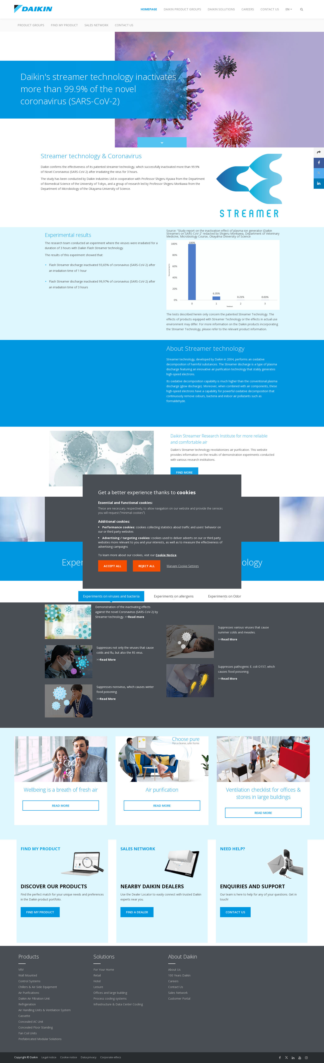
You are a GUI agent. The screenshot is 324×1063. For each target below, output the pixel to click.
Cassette (24, 1016)
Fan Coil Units (27, 1033)
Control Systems (29, 981)
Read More (106, 660)
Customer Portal (179, 998)
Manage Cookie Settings (183, 566)
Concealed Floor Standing (35, 1027)
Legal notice (49, 1057)
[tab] (111, 596)
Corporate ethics (110, 1057)
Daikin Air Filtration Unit (34, 998)
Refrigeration (27, 1004)
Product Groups (31, 25)
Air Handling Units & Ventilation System (44, 1010)
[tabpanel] (162, 665)
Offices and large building (110, 993)
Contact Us (175, 987)
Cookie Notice (166, 555)
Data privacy (88, 1057)
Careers (173, 981)
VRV (21, 970)
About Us (174, 970)
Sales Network (96, 25)
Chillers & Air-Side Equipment (37, 987)
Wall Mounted (27, 975)
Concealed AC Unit (30, 1022)
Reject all (146, 566)
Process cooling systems (110, 998)
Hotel (97, 981)
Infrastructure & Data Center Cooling (118, 1004)
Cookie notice (68, 1057)
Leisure (98, 987)
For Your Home (103, 970)
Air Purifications (28, 993)
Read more (134, 617)
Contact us (124, 25)
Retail (97, 975)
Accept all (112, 566)
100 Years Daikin (179, 975)
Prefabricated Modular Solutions (40, 1039)
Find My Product (64, 25)
